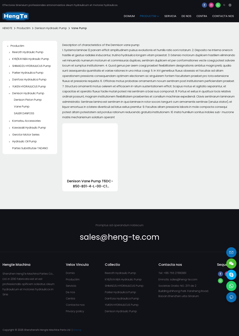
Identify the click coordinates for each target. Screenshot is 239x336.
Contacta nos (75, 305)
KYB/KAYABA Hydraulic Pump (123, 279)
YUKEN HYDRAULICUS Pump (122, 305)
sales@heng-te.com (183, 279)
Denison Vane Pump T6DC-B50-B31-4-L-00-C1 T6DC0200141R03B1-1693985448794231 (90, 184)
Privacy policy (75, 311)
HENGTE (7, 28)
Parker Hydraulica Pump (120, 292)
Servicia (71, 286)
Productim (23, 28)
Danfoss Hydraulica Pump (122, 298)
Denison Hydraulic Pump (51, 28)
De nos (70, 292)
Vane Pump (79, 28)
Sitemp (77, 330)
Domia (70, 273)
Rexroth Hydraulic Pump (120, 273)
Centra (70, 298)
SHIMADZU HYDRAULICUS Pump (124, 286)
